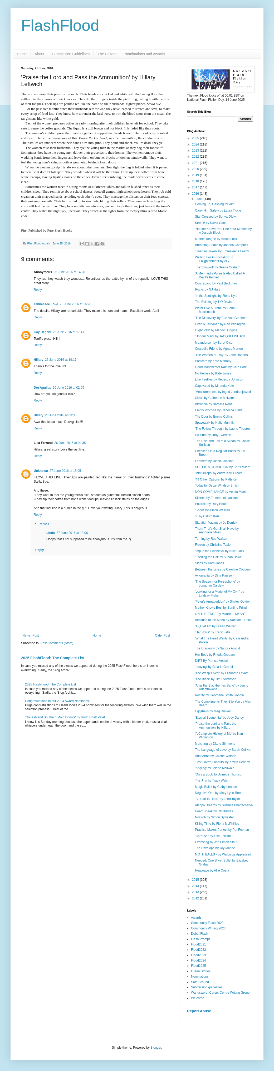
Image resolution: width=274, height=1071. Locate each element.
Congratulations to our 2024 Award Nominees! (57, 701)
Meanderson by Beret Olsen (214, 342)
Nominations (200, 976)
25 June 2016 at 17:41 (68, 332)
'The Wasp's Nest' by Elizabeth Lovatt (221, 673)
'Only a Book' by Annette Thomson (219, 774)
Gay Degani (42, 332)
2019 (196, 175)
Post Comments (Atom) (56, 643)
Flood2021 (198, 944)
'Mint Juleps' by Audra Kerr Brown (218, 473)
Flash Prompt (200, 939)
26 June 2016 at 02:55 (68, 387)
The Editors (106, 54)
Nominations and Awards (144, 54)
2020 (196, 169)
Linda (50, 533)
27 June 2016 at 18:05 (65, 471)
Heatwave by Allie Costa (212, 870)
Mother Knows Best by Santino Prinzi (221, 607)
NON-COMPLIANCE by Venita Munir (221, 492)
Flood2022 (198, 950)
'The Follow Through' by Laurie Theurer (222, 429)
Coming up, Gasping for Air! (214, 204)
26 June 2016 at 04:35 (70, 443)
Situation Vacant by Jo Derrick (216, 522)
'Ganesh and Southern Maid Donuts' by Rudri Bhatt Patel (65, 717)
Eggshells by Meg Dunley (213, 711)
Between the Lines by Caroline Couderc (223, 569)
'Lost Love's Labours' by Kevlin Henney (222, 762)
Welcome (197, 998)
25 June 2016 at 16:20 (75, 304)
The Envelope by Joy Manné (215, 848)
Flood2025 (198, 966)
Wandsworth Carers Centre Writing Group (220, 992)
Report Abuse (199, 1011)
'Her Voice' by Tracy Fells (212, 632)
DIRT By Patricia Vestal (211, 661)
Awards (196, 917)
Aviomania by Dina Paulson (214, 575)
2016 (196, 194)
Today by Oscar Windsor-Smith (216, 485)
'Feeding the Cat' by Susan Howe (218, 557)
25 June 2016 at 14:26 (69, 272)
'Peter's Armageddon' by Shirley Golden (223, 601)
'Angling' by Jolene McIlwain (214, 768)
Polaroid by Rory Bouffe (211, 504)
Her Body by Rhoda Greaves (215, 655)
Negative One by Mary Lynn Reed (218, 793)
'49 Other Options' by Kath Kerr (217, 479)
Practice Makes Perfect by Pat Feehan (222, 830)
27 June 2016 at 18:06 (72, 533)
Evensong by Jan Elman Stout (216, 842)
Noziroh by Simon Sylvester (214, 817)
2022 (196, 156)
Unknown (41, 471)
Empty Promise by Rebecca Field (218, 410)
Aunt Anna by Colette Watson (215, 756)
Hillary (38, 360)
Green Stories (201, 971)
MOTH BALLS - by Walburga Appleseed (223, 854)
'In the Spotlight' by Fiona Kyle (216, 296)
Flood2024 (198, 960)
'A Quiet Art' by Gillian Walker (215, 626)
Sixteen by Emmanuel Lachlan (216, 498)
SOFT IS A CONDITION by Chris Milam (222, 467)
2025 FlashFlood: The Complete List (52, 658)
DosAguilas (42, 387)
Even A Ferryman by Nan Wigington (220, 324)
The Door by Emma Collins (214, 416)
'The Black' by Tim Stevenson (215, 679)
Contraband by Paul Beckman (216, 283)
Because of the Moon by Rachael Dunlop (223, 620)
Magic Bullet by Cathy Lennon (216, 787)
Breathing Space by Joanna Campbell (221, 245)
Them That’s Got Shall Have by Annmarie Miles (217, 530)
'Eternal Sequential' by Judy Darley (219, 717)
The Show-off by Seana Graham (217, 267)
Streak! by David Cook (210, 223)
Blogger (155, 1047)
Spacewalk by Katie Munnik (214, 422)
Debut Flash (199, 933)
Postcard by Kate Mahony (213, 361)
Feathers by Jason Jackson (214, 461)
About (39, 54)
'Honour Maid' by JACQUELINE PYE (220, 336)
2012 (196, 898)
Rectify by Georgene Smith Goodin (219, 695)
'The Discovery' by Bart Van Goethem (221, 318)
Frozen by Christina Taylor (213, 545)
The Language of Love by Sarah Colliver (223, 750)
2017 (196, 187)
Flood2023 (198, 955)
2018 (196, 181)
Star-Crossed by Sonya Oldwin (216, 216)
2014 (196, 886)
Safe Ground (200, 982)
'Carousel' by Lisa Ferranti (213, 836)
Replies (43, 524)
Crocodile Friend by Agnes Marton (219, 349)
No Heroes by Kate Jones (213, 373)
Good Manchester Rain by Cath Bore (221, 367)
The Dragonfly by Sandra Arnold (217, 648)
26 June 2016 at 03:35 (60, 415)
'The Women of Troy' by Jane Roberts (221, 355)
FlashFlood (60, 25)
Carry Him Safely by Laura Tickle (218, 210)
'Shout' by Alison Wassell (212, 510)
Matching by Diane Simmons (215, 743)
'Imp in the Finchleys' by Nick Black (219, 551)
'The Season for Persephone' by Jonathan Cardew (217, 583)
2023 (196, 150)
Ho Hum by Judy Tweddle (213, 435)
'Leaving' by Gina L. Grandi (214, 667)
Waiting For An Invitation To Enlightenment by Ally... (214, 259)
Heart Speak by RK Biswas (214, 811)
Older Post (162, 635)
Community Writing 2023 (208, 928)
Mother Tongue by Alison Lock (216, 239)
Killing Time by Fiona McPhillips (217, 823)
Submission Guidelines (71, 54)
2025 (196, 138)
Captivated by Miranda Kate (214, 386)
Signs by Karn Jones (209, 563)
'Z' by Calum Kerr (207, 516)
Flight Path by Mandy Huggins (216, 330)
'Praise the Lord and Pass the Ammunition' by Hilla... (215, 725)
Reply (38, 290)
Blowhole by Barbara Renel (214, 404)
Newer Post (30, 635)
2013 (196, 892)
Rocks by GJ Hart (207, 289)
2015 (196, 880)
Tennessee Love (46, 304)
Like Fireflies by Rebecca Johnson (219, 379)
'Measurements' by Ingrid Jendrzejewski (223, 392)
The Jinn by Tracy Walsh (212, 780)
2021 (196, 163)
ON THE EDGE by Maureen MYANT (220, 614)
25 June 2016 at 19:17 (60, 360)
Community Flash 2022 (207, 923)
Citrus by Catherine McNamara (216, 398)
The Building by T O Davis (213, 302)
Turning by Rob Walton (211, 538)
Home (22, 54)
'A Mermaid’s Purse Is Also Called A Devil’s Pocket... (220, 275)
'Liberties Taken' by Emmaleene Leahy (222, 251)
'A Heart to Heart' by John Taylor (217, 799)
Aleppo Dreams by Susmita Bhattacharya (224, 805)
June (199, 199)
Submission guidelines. (207, 987)
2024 (196, 144)
